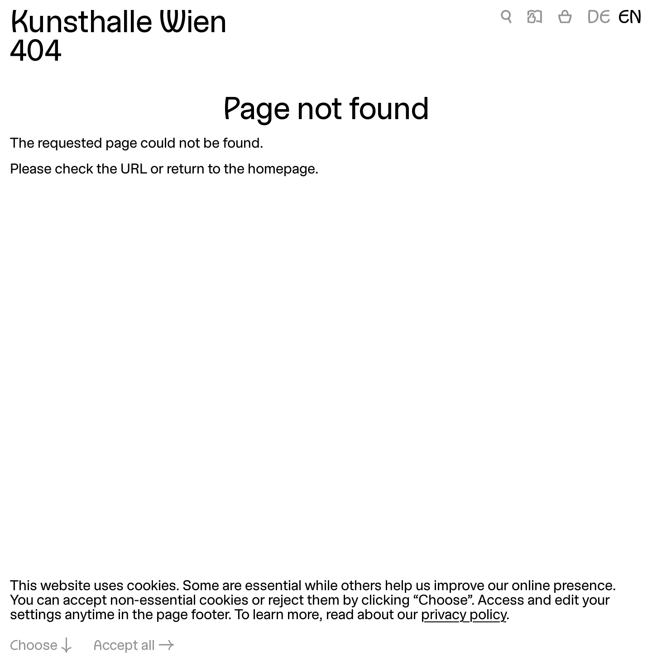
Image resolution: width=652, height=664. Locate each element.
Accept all (124, 646)
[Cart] (565, 18)
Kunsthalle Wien (118, 24)
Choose (34, 646)
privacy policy (463, 615)
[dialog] (326, 617)
